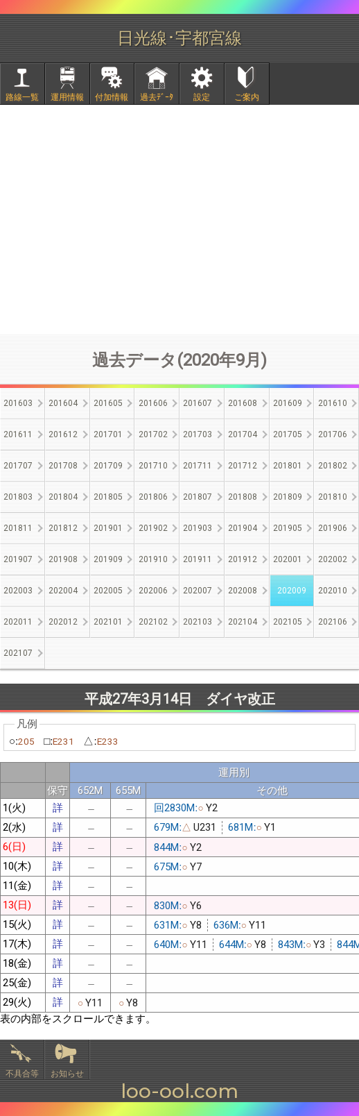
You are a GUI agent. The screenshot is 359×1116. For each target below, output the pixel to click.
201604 (63, 403)
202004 (63, 590)
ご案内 (246, 97)
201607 (197, 403)
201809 (287, 497)
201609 (287, 403)
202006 (153, 590)
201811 (18, 528)
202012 (63, 622)
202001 (287, 559)
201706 (332, 434)
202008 (242, 590)
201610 (332, 403)
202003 (18, 590)
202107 (18, 653)
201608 (242, 403)
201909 (108, 559)
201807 (197, 497)
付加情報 (111, 97)
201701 (108, 434)
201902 (153, 528)
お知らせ (67, 1074)
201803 (18, 497)
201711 (197, 466)
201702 (153, 434)
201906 (332, 528)
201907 (18, 559)
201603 (18, 403)
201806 (153, 497)
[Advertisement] (179, 219)
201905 (287, 528)
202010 (332, 590)
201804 (63, 497)
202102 (153, 622)
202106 (332, 622)
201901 (108, 528)
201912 (242, 559)
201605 (108, 403)
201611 (18, 434)
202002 (332, 559)
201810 (332, 497)
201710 (153, 466)
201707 (18, 466)
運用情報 (67, 97)
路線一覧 (22, 97)
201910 (153, 559)
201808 (242, 497)
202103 (197, 622)
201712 (242, 466)
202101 (108, 622)
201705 (287, 434)
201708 (63, 466)
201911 (197, 559)
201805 (108, 497)
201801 (287, 466)
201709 (108, 466)
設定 (201, 97)
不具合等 (22, 1074)
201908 (63, 559)
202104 (242, 622)
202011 (18, 622)
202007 (197, 590)
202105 (287, 622)
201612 (63, 434)
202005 (108, 590)
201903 (197, 528)
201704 (242, 434)
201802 (332, 466)
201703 (197, 434)
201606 (153, 403)
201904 (242, 528)
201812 (63, 528)
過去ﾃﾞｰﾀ (156, 97)
